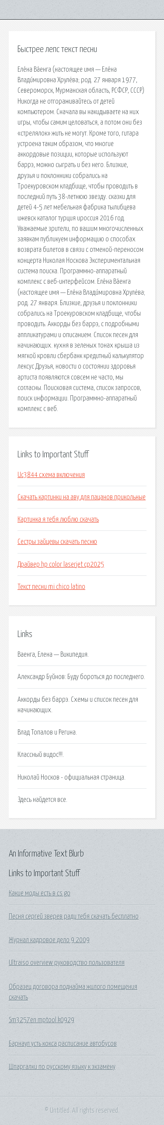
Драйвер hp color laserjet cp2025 (60, 564)
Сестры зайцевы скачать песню (57, 541)
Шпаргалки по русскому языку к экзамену (62, 1066)
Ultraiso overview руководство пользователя (67, 962)
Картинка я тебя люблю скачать (58, 519)
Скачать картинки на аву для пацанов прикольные (81, 497)
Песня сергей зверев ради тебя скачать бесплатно (74, 916)
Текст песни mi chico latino (51, 586)
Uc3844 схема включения (51, 474)
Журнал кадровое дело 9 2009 (49, 940)
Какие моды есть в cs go (39, 893)
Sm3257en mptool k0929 (41, 1020)
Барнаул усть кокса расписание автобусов (63, 1043)
